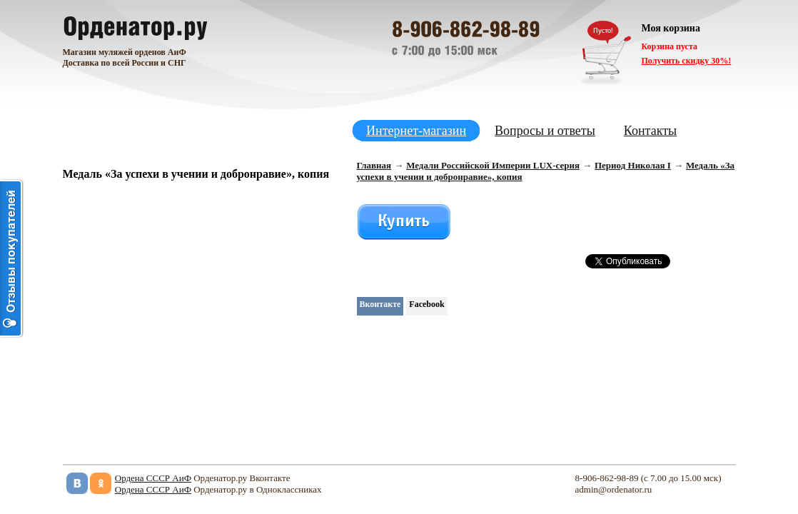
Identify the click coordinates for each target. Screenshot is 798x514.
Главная (374, 165)
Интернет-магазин (416, 131)
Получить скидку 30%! (687, 61)
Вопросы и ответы (545, 131)
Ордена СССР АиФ (153, 478)
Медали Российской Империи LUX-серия (493, 165)
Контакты (650, 131)
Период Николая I (633, 165)
